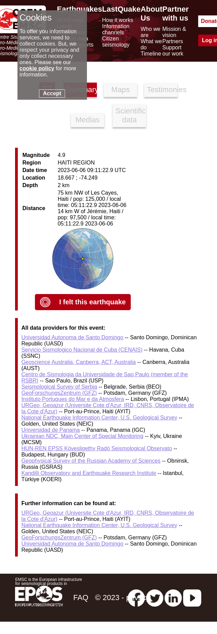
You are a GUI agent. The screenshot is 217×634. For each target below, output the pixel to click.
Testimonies (162, 89)
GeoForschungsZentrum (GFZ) (59, 393)
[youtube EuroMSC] (192, 597)
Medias (87, 119)
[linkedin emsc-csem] (173, 597)
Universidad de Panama (50, 430)
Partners (172, 41)
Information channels (115, 29)
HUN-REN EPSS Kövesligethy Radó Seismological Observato (96, 448)
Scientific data (130, 115)
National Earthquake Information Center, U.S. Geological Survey (99, 417)
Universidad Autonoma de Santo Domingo (72, 337)
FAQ (80, 597)
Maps (120, 89)
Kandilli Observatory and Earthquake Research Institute (88, 473)
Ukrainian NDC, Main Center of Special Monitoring (82, 436)
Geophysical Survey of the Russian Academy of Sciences (90, 461)
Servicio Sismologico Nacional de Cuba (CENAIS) (81, 350)
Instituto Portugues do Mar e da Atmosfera (72, 399)
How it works (117, 20)
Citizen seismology (115, 42)
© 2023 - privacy (122, 597)
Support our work (172, 51)
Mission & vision (174, 32)
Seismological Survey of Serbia (59, 387)
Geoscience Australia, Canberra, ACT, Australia (78, 362)
